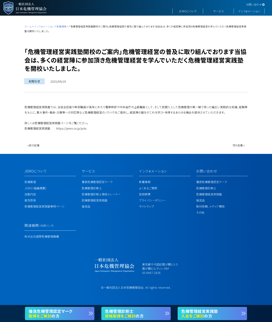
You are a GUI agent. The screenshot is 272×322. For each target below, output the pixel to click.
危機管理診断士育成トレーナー (101, 194)
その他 (200, 212)
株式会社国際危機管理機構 (41, 236)
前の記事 (34, 145)
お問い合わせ (255, 4)
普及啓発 (30, 200)
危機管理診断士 (92, 188)
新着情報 (62, 26)
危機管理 (30, 182)
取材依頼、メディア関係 (210, 206)
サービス (218, 11)
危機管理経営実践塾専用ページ (44, 206)
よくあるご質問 (148, 188)
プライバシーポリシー (152, 200)
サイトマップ (146, 206)
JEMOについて (187, 11)
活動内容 (30, 194)
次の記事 (238, 145)
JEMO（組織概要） (35, 188)
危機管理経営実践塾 (94, 200)
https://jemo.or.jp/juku (71, 128)
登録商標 (144, 194)
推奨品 (86, 206)
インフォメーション (249, 11)
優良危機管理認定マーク (97, 182)
